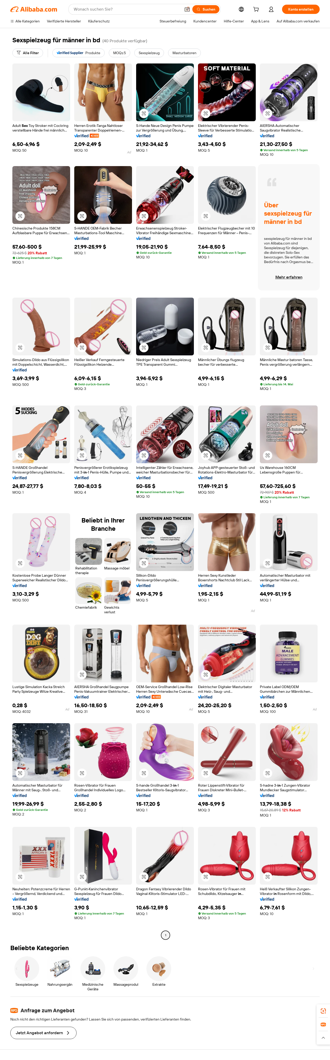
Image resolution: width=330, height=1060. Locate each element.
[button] (187, 9)
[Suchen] (205, 9)
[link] (323, 1011)
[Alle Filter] (27, 52)
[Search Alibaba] (127, 9)
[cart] (257, 10)
